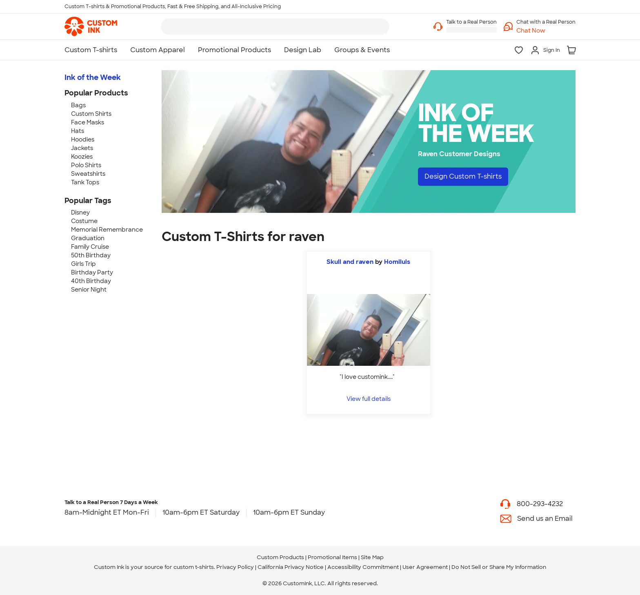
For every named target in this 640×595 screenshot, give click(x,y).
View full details (369, 399)
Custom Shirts (91, 113)
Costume (84, 221)
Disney (80, 212)
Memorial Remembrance (107, 229)
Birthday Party (92, 272)
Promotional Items (332, 557)
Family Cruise (90, 246)
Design (463, 176)
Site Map (372, 557)
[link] (90, 26)
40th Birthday (91, 281)
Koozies (82, 156)
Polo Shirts (86, 165)
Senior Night (89, 289)
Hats (77, 131)
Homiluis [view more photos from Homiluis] (397, 262)
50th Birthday (91, 255)
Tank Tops (85, 182)
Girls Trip (83, 264)
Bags (78, 105)
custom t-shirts (193, 567)
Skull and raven (350, 262)
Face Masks (87, 122)
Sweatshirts (88, 173)
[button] (546, 31)
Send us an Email (545, 518)
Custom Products (280, 557)
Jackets (82, 148)
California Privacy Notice (291, 567)
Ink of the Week (92, 77)
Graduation (87, 238)
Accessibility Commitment (363, 567)
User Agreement (425, 567)
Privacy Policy (235, 567)
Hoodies (82, 139)
